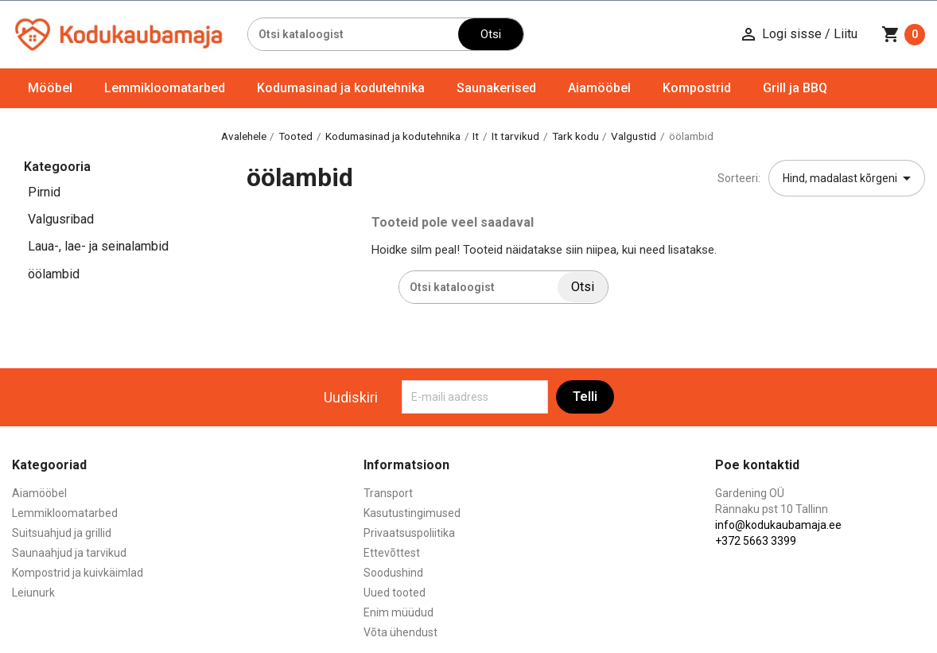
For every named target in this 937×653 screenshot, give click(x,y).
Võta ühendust (400, 632)
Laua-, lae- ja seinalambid (98, 246)
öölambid (54, 274)
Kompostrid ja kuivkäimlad (77, 572)
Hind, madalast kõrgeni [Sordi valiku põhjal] (849, 178)
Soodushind (393, 572)
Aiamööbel (599, 87)
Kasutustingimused (412, 513)
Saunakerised (496, 87)
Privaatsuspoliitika (409, 533)
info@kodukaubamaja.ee (778, 525)
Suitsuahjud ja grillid (61, 533)
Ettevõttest (392, 552)
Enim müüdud (399, 612)
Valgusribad (61, 219)
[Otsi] (352, 34)
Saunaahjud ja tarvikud (69, 552)
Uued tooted (395, 592)
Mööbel (50, 87)
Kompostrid (697, 87)
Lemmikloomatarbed (164, 87)
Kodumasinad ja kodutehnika (341, 87)
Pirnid (44, 192)
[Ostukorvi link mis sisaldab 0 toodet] (903, 34)
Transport (388, 493)
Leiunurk (33, 592)
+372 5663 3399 (755, 540)
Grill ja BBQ (795, 87)
